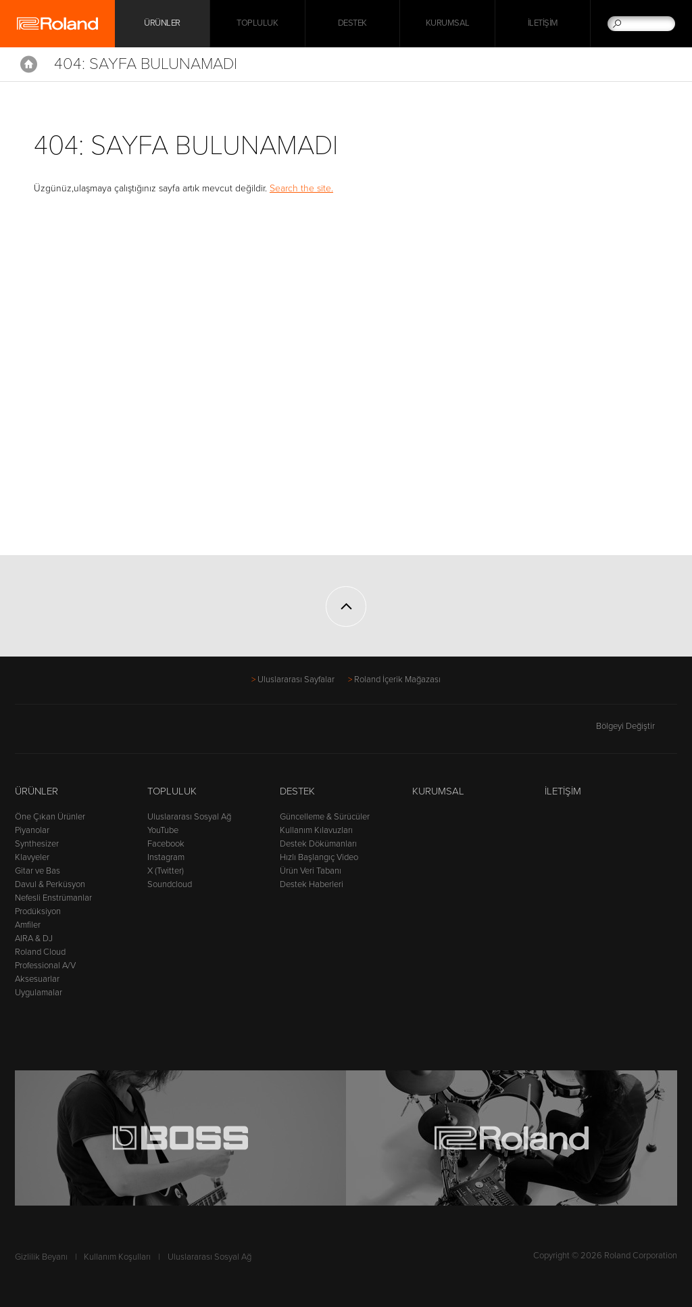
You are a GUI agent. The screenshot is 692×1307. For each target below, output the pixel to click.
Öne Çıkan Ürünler (50, 816)
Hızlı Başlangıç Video (319, 857)
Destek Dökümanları (318, 843)
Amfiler (28, 925)
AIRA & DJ (34, 938)
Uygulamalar (38, 992)
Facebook (165, 843)
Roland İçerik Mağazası (397, 679)
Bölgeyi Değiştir (636, 726)
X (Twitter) (165, 870)
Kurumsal (448, 23)
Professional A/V (45, 965)
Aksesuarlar (37, 979)
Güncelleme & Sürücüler (325, 816)
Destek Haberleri (311, 884)
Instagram (165, 857)
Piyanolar (32, 830)
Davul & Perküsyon (50, 884)
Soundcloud (169, 884)
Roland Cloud (40, 952)
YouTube (162, 830)
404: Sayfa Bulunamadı (145, 64)
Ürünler (36, 791)
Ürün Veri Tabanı (310, 870)
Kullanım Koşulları (117, 1257)
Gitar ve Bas (37, 870)
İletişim (543, 23)
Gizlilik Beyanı (41, 1257)
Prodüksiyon (38, 911)
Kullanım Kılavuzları (316, 830)
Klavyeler (32, 857)
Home (29, 64)
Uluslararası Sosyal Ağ (189, 816)
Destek (352, 23)
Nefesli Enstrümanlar (53, 898)
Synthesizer (37, 843)
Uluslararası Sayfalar (296, 679)
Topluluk (257, 23)
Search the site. (301, 188)
